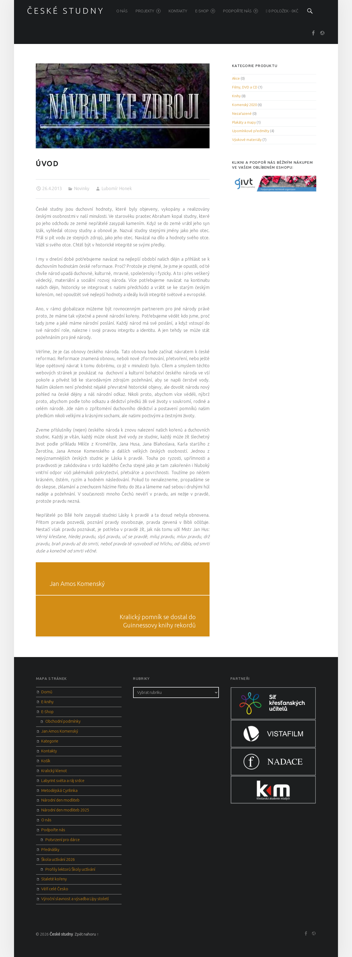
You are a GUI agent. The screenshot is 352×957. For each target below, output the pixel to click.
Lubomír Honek (116, 188)
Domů (46, 692)
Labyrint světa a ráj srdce (62, 780)
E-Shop (205, 11)
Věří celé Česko (54, 889)
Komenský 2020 (244, 105)
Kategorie (49, 741)
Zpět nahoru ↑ (87, 934)
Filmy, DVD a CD (244, 87)
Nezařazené (242, 113)
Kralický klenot (54, 771)
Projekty (148, 11)
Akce (236, 78)
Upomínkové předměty (250, 131)
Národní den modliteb (60, 800)
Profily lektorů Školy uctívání (70, 869)
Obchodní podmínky (63, 721)
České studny (61, 934)
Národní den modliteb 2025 (65, 810)
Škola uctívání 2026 (58, 859)
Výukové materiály (247, 139)
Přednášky (50, 849)
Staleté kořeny (54, 879)
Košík (45, 761)
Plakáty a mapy (244, 122)
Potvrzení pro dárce (62, 840)
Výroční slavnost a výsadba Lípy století (75, 899)
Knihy (236, 96)
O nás (122, 11)
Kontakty (178, 11)
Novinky (81, 188)
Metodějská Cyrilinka (59, 790)
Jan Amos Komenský (59, 731)
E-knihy (47, 702)
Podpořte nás (240, 11)
